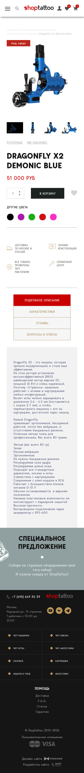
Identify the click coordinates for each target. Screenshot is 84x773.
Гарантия (42, 711)
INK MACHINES (37, 142)
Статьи (42, 706)
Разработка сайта (36, 764)
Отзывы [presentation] (42, 323)
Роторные (14, 142)
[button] (21, 190)
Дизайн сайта (32, 758)
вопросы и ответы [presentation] (42, 334)
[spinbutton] (15, 193)
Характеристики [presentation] (42, 311)
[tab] (42, 300)
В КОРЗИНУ (48, 193)
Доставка (42, 695)
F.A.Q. (42, 701)
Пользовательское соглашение (42, 737)
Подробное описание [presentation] (42, 300)
